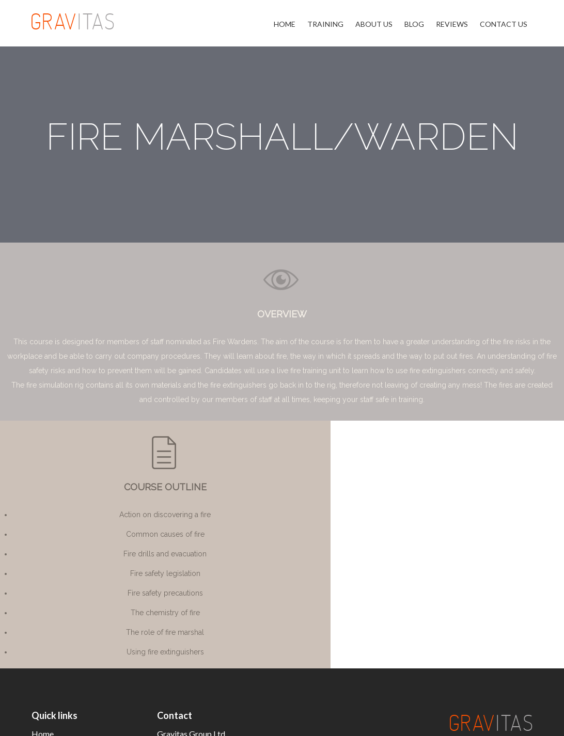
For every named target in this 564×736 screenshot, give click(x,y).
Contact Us (503, 24)
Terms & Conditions (430, 722)
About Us (374, 24)
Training (325, 24)
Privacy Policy (502, 722)
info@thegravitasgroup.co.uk (208, 637)
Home (284, 24)
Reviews (452, 24)
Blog (414, 24)
